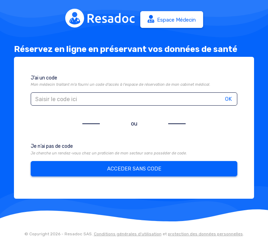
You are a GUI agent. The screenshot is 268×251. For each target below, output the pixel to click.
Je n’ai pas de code (52, 146)
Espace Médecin (172, 19)
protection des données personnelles (205, 233)
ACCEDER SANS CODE (134, 169)
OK (228, 99)
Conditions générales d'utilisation (128, 233)
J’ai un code (44, 78)
